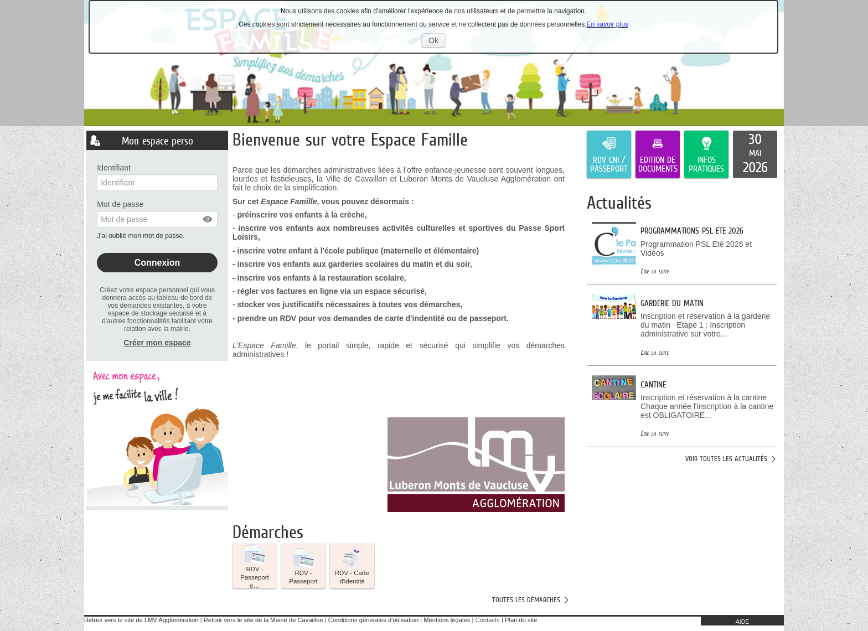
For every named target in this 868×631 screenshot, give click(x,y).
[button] (208, 219)
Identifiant (114, 167)
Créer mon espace (156, 342)
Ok (437, 41)
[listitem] (755, 154)
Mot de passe (120, 204)
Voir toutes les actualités (726, 458)
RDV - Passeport (303, 566)
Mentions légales (446, 620)
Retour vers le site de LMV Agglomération (141, 620)
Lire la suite (654, 271)
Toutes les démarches (526, 600)
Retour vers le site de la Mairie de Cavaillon (263, 620)
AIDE (743, 621)
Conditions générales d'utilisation (373, 620)
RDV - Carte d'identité (352, 566)
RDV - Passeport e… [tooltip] (254, 566)
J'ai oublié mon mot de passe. (142, 236)
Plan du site (521, 620)
